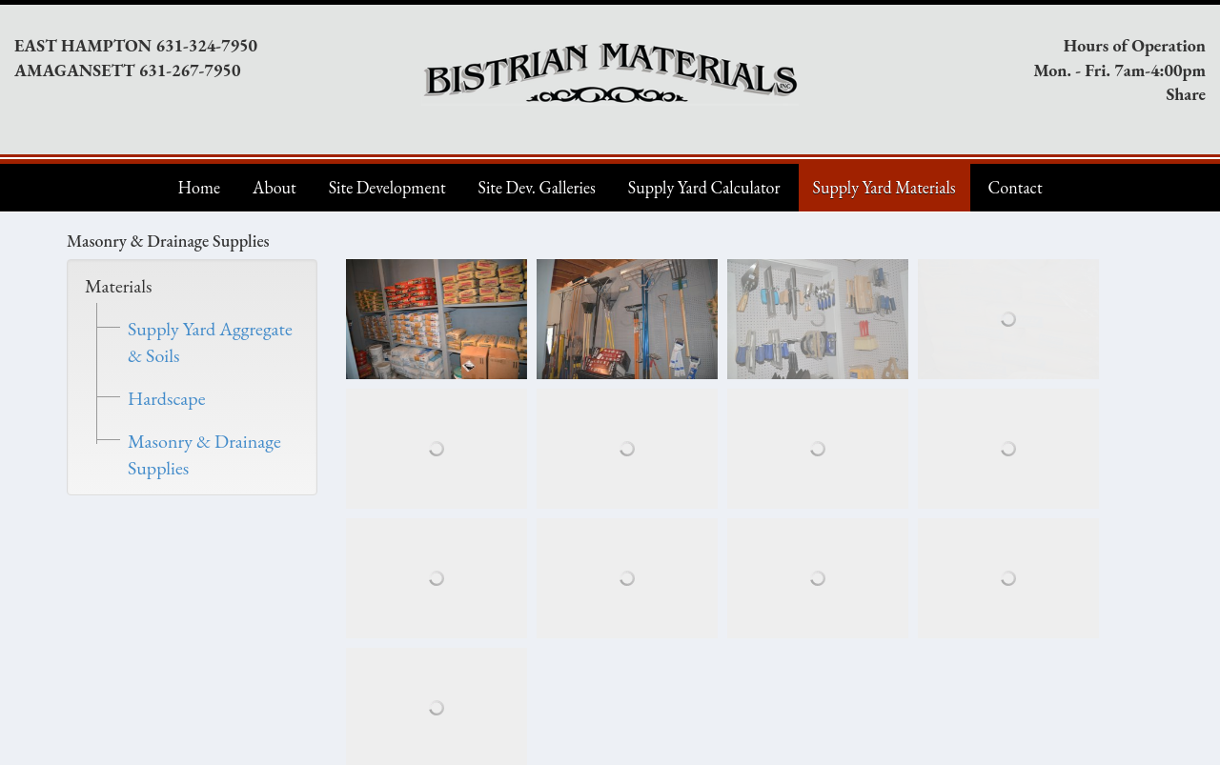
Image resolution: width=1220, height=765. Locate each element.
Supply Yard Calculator (704, 187)
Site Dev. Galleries (537, 187)
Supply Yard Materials (884, 187)
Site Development (387, 187)
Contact (1015, 187)
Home (198, 187)
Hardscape (166, 398)
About (274, 187)
